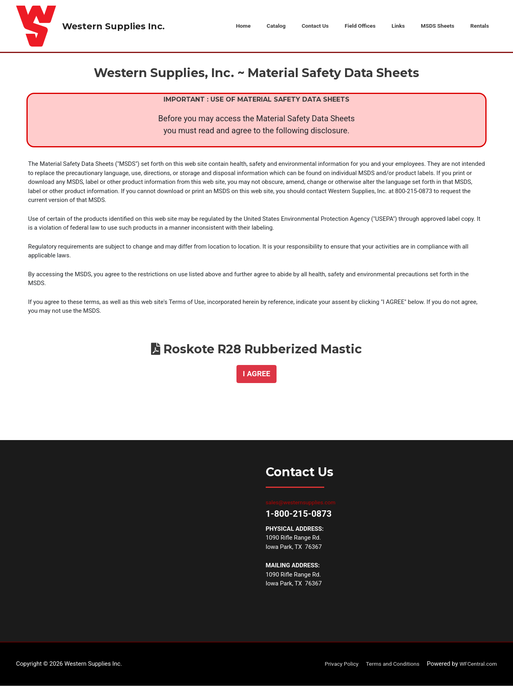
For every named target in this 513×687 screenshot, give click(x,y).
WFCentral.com (476, 665)
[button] (256, 375)
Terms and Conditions (386, 665)
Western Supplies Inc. (118, 26)
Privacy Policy (331, 665)
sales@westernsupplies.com (304, 503)
